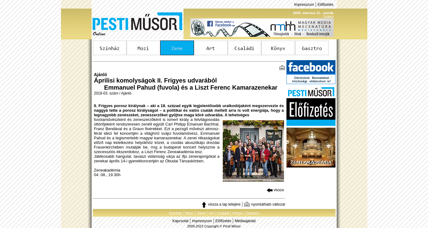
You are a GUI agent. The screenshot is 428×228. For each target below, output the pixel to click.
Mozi (189, 213)
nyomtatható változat (264, 204)
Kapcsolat (180, 221)
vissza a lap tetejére (221, 204)
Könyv (238, 213)
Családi (223, 213)
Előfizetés (325, 4)
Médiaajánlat (245, 221)
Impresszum (304, 4)
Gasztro (252, 213)
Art (211, 213)
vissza (275, 190)
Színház (175, 213)
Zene (201, 213)
